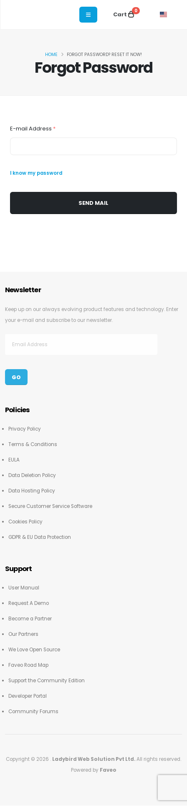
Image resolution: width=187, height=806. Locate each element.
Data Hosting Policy (31, 490)
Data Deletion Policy (32, 475)
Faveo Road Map (28, 665)
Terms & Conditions (32, 444)
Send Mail (93, 203)
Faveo (108, 770)
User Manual (23, 587)
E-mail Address (33, 129)
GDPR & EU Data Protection (39, 537)
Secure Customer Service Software (50, 506)
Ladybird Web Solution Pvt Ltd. (94, 759)
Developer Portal (27, 696)
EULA (14, 460)
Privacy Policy (24, 429)
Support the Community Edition (46, 680)
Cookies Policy (25, 521)
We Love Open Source (34, 649)
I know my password (36, 173)
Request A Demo (28, 603)
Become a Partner (30, 618)
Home (51, 54)
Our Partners (23, 634)
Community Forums (33, 711)
